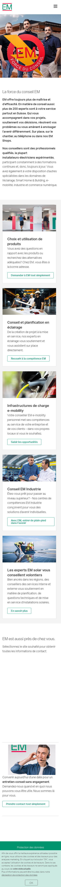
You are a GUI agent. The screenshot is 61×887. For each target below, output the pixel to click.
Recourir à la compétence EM (28, 358)
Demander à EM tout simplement (30, 275)
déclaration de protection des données (19, 875)
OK (31, 882)
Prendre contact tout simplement (25, 803)
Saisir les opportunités (24, 442)
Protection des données (30, 847)
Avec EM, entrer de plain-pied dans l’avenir (28, 522)
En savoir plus (19, 610)
